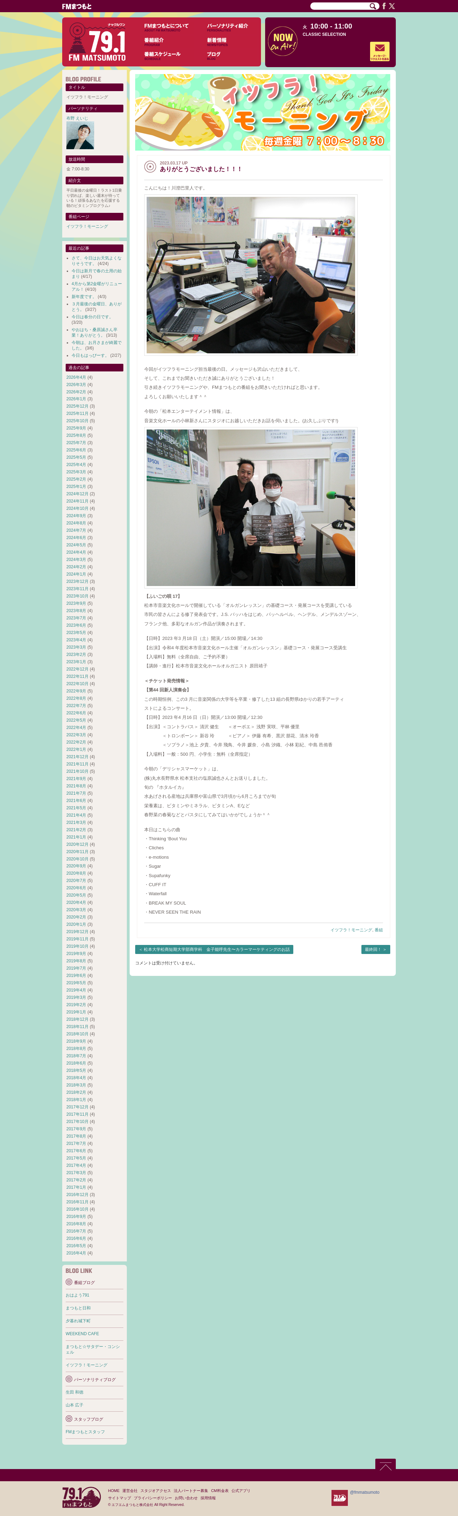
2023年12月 (77, 581)
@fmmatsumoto (364, 1492)
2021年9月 (76, 778)
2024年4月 (76, 552)
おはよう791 (77, 1295)
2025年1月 (76, 486)
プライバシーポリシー (153, 1498)
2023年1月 (76, 661)
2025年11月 (77, 413)
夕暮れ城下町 (78, 1320)
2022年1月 (76, 749)
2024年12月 (77, 493)
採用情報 (208, 1498)
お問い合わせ (186, 1498)
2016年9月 (76, 1216)
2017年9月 (76, 1128)
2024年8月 (76, 523)
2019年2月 (76, 1004)
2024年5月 (76, 545)
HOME (114, 1491)
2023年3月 (76, 647)
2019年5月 (76, 982)
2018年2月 (76, 1092)
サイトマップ (119, 1498)
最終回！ (373, 949)
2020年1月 (76, 924)
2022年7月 (76, 705)
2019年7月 (76, 968)
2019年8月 (76, 960)
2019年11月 (77, 939)
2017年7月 (76, 1143)
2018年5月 (76, 1070)
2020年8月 (76, 873)
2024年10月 (77, 508)
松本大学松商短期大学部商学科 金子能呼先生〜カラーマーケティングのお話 (217, 949)
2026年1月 (76, 398)
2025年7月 (76, 442)
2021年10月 (77, 771)
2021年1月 (76, 837)
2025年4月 (76, 464)
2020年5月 (76, 895)
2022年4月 (76, 727)
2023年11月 (77, 588)
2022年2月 (76, 742)
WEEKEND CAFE (82, 1333)
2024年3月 (76, 559)
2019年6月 (76, 975)
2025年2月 (76, 479)
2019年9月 (76, 953)
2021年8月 (76, 786)
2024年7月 (76, 530)
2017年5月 (76, 1158)
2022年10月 (77, 683)
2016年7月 (76, 1231)
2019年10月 (77, 946)
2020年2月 (76, 917)
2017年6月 (76, 1150)
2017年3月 (76, 1172)
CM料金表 (219, 1491)
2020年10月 (77, 859)
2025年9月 (76, 428)
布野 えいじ (77, 118)
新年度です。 (84, 296)
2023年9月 (76, 603)
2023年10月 (77, 596)
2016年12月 (77, 1194)
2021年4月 (76, 815)
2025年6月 (76, 450)
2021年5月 (76, 807)
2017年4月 (76, 1165)
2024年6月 (76, 537)
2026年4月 (76, 377)
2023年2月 (76, 654)
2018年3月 (76, 1085)
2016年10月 (77, 1209)
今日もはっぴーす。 (90, 355)
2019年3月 (76, 997)
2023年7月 (76, 618)
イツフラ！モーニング (351, 930)
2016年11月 (77, 1202)
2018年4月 (76, 1077)
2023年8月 (76, 610)
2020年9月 (76, 866)
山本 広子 (74, 1405)
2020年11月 (77, 851)
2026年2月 (76, 392)
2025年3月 (76, 472)
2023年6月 (76, 625)
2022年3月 (76, 734)
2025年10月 (77, 420)
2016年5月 (76, 1245)
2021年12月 (77, 756)
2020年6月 (76, 887)
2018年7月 (76, 1055)
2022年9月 (76, 691)
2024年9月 (76, 515)
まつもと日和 (78, 1308)
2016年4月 (76, 1253)
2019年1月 (76, 1012)
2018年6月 (76, 1063)
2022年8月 (76, 698)
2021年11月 (77, 764)
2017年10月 (77, 1121)
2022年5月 (76, 720)
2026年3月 (76, 384)
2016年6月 (76, 1238)
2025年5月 (76, 457)
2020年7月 (76, 880)
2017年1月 (76, 1187)
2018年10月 (77, 1034)
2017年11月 (77, 1114)
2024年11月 (77, 501)
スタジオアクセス (155, 1491)
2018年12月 (77, 1019)
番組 (379, 930)
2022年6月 (76, 713)
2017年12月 (77, 1107)
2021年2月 (76, 829)
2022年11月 (77, 676)
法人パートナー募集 (191, 1491)
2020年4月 (76, 902)
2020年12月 (77, 844)
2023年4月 (76, 639)
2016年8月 (76, 1223)
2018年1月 (76, 1099)
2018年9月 (76, 1041)
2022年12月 (77, 669)
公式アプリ (241, 1491)
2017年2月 (76, 1180)
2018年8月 (76, 1048)
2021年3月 (76, 822)
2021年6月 (76, 800)
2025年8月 (76, 435)
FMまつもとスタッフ (85, 1431)
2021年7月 (76, 793)
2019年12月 (77, 931)
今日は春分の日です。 (92, 316)
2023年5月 (76, 632)
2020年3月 (76, 909)
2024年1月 (76, 574)
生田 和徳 (74, 1392)
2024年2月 (76, 566)
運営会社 (130, 1491)
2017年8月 (76, 1136)
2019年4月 (76, 990)
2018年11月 (77, 1026)
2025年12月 (77, 406)
